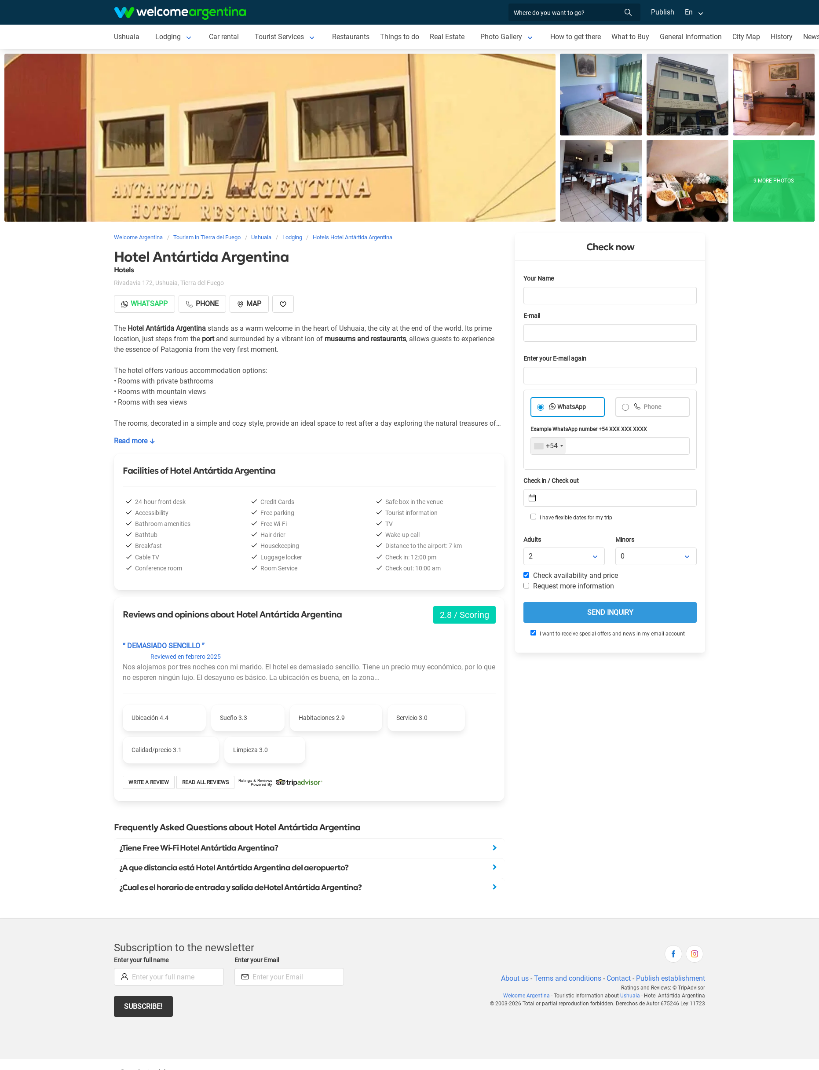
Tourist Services (280, 37)
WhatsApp (571, 407)
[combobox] (548, 446)
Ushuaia (126, 37)
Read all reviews (205, 782)
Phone (652, 407)
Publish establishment (670, 978)
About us (513, 978)
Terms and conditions (566, 978)
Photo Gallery (502, 37)
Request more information (569, 586)
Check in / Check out (552, 481)
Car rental (223, 37)
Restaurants (352, 37)
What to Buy (632, 37)
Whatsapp (144, 303)
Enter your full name (142, 960)
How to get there (577, 37)
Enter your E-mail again (556, 358)
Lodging (167, 37)
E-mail (532, 316)
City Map (749, 37)
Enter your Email (257, 960)
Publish (662, 12)
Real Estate (448, 37)
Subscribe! (143, 1006)
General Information (693, 37)
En (689, 12)
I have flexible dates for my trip (570, 517)
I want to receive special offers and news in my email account (607, 633)
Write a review (148, 782)
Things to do (400, 37)
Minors (625, 540)
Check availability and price (570, 575)
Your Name (539, 278)
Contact (618, 978)
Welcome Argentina (530, 996)
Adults (532, 540)
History (784, 37)
